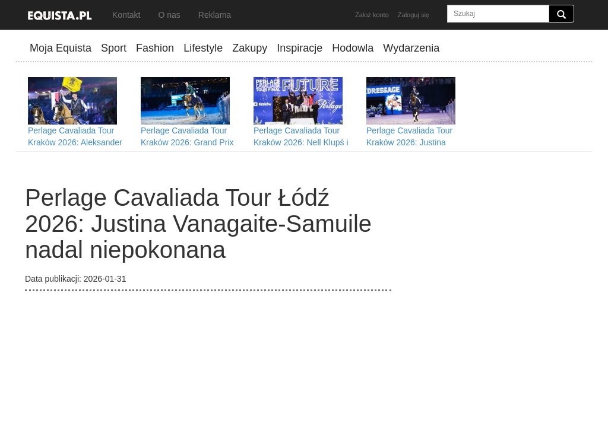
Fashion (155, 48)
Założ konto (372, 14)
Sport (113, 48)
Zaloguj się (413, 14)
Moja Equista (60, 48)
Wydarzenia (411, 48)
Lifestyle (203, 48)
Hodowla (352, 48)
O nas (169, 15)
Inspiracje (299, 48)
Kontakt (126, 15)
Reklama (214, 15)
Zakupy (249, 48)
